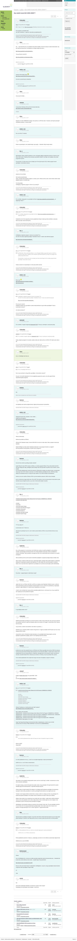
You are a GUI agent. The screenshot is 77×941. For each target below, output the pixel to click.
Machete (54, 914)
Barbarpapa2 (23, 851)
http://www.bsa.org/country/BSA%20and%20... (25, 419)
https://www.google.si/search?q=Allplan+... (28, 678)
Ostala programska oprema (29, 925)
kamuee (22, 400)
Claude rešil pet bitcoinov (23, 0)
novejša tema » (53, 934)
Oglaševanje (24, 939)
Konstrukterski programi (22, 914)
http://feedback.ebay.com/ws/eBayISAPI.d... (25, 708)
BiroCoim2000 (55, 918)
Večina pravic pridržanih (10, 939)
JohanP (22, 671)
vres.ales (54, 909)
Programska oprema (25, 907)
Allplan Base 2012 (23, 675)
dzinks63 (22, 320)
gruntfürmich (54, 923)
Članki (2, 21)
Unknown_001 (19, 906)
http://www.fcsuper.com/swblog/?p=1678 (24, 862)
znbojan (22, 102)
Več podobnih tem (17, 929)
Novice (2, 12)
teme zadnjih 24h (5, 18)
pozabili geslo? (68, 29)
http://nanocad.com (20, 283)
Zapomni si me (68, 18)
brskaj (3, 24)
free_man (18, 919)
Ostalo (2, 27)
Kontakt (29, 939)
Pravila (2, 939)
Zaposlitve (3, 23)
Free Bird (18, 915)
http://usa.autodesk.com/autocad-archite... (24, 57)
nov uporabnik (68, 27)
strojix (21, 878)
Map (21, 812)
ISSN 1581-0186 (35, 939)
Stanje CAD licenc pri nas (23, 909)
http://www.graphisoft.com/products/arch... (24, 51)
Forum (2, 15)
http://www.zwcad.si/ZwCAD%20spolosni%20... (25, 76)
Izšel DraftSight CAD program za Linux (26, 923)
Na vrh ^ (74, 939)
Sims (17, 24)
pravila (3, 28)
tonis (17, 910)
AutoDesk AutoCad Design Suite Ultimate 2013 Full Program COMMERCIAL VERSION (34, 498)
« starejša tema (23, 934)
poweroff (18, 924)
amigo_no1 (22, 69)
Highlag (22, 387)
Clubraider (22, 20)
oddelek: (36, 934)
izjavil (28, 24)
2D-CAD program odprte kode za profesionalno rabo (29, 918)
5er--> (21, 151)
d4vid (53, 904)
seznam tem (67, 40)
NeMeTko (22, 545)
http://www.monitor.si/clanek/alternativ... (24, 108)
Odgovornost (18, 939)
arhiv (3, 13)
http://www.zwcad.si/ (29, 27)
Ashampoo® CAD (34, 324)
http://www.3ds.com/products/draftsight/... (24, 239)
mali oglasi (4, 17)
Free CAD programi (21, 904)
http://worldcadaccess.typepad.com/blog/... (24, 281)
